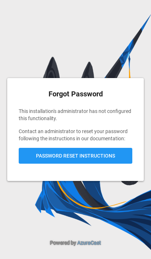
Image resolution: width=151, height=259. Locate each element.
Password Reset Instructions (75, 156)
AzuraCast (89, 243)
